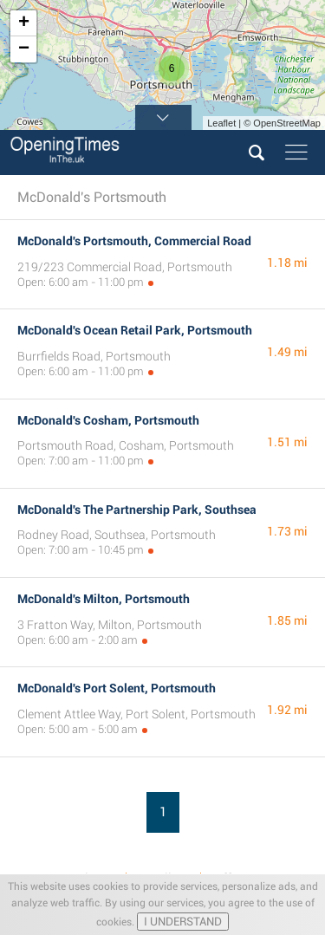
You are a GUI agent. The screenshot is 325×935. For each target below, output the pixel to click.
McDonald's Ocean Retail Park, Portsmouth (134, 330)
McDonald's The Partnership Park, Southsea (137, 509)
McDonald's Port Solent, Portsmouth (116, 688)
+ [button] (23, 23)
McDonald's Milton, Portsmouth (103, 599)
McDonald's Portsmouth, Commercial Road (134, 241)
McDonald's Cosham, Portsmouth (108, 420)
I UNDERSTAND (183, 921)
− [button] (23, 49)
